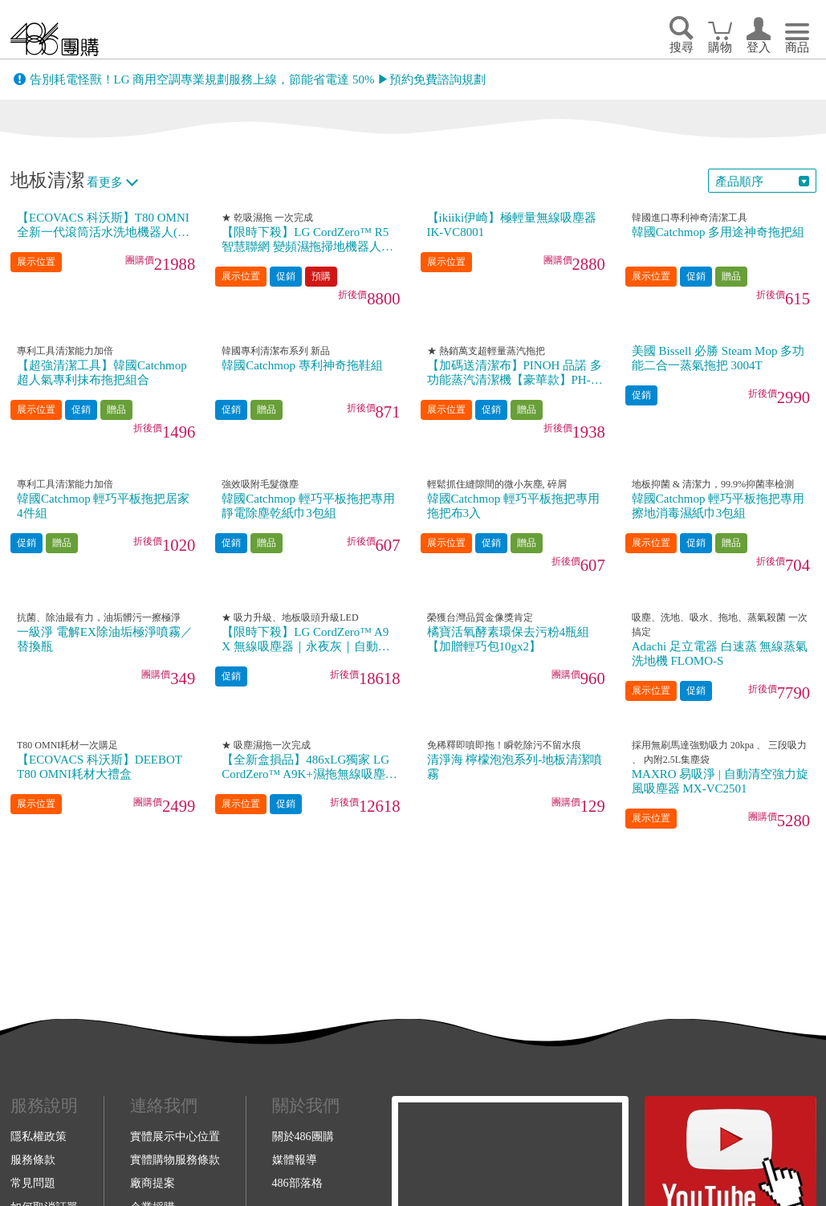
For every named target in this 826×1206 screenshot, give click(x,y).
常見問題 (32, 1182)
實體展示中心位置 (175, 1136)
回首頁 (54, 39)
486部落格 (297, 1182)
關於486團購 (303, 1136)
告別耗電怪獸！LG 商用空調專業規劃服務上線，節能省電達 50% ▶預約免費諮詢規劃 (258, 79)
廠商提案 (152, 1182)
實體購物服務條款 (175, 1159)
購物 (720, 47)
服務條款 (32, 1159)
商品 (797, 47)
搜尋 (681, 47)
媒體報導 (294, 1159)
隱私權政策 (38, 1136)
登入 (759, 47)
